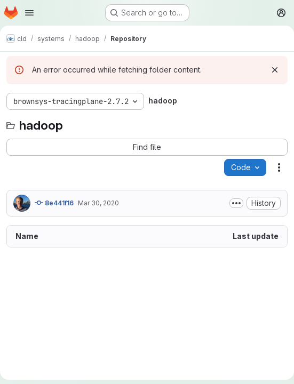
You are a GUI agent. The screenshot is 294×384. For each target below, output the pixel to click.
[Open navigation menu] (29, 12)
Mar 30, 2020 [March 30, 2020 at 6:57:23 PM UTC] (98, 203)
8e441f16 (54, 202)
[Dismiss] (274, 69)
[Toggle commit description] (236, 203)
